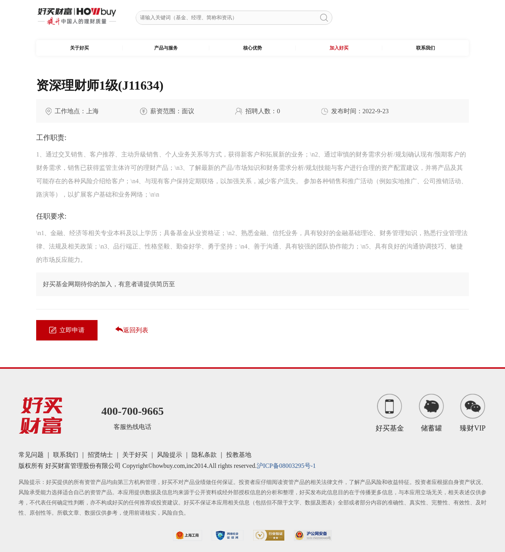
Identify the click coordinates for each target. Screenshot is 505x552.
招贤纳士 (100, 454)
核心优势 (252, 48)
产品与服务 (166, 48)
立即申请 (67, 330)
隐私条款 (204, 454)
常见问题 (31, 454)
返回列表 (131, 329)
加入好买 (339, 48)
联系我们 (425, 48)
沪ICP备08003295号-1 (286, 465)
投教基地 (238, 454)
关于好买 (79, 48)
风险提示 (169, 454)
